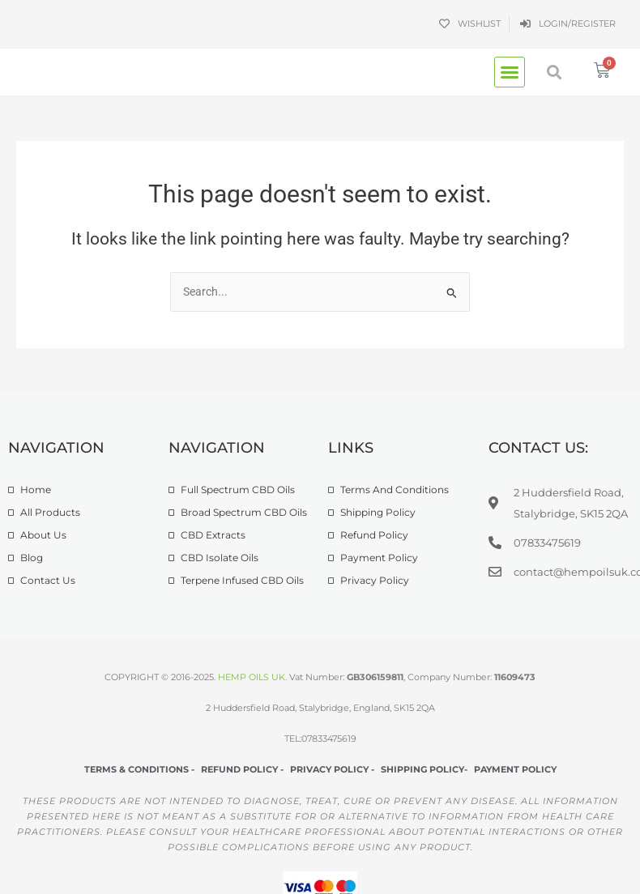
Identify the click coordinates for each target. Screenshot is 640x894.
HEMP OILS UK (251, 677)
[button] (509, 72)
